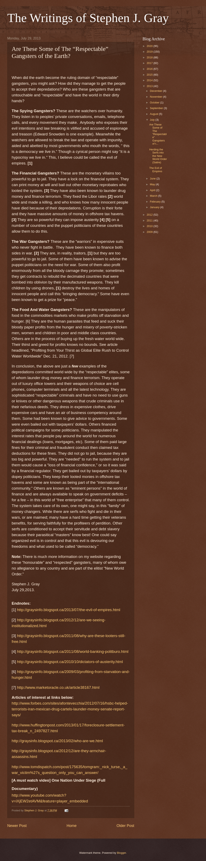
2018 (150, 57)
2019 (150, 51)
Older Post (125, 826)
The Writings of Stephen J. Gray (88, 18)
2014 (150, 80)
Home (72, 826)
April (153, 190)
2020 (150, 46)
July (152, 119)
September (157, 108)
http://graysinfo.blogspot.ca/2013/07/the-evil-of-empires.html (68, 610)
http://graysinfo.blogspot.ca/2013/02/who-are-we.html (57, 741)
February (155, 201)
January (155, 207)
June (153, 178)
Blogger (121, 852)
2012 (150, 214)
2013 (150, 86)
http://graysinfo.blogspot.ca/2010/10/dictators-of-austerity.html (70, 662)
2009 (150, 231)
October (155, 102)
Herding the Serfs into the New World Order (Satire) (158, 156)
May (153, 184)
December (156, 90)
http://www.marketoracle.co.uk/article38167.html (58, 687)
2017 (150, 63)
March (154, 195)
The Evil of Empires (155, 169)
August (154, 113)
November (156, 96)
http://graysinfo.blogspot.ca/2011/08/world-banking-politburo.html (72, 651)
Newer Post (17, 826)
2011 (150, 220)
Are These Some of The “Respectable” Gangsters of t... (158, 134)
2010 (150, 226)
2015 (150, 74)
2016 (150, 68)
